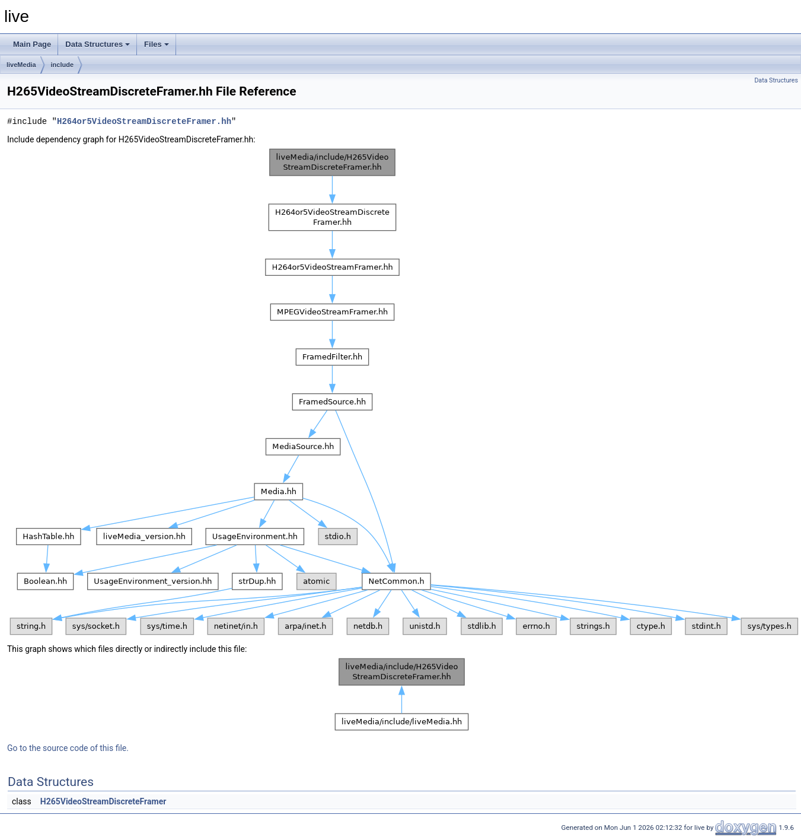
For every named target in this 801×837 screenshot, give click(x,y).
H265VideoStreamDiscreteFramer (103, 801)
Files (156, 44)
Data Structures (97, 44)
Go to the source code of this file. (68, 748)
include (62, 64)
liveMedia (21, 64)
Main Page (32, 44)
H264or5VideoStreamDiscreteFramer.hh (144, 121)
